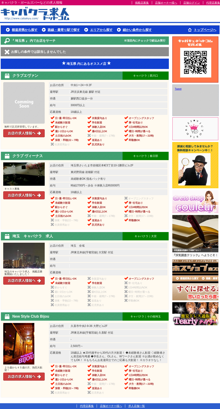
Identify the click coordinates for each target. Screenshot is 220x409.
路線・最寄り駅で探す (64, 30)
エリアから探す (101, 30)
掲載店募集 (142, 2)
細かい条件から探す (137, 30)
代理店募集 (213, 2)
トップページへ (205, 30)
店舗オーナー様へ (166, 2)
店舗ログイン (191, 2)
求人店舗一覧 (136, 406)
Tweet (178, 88)
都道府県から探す (25, 30)
